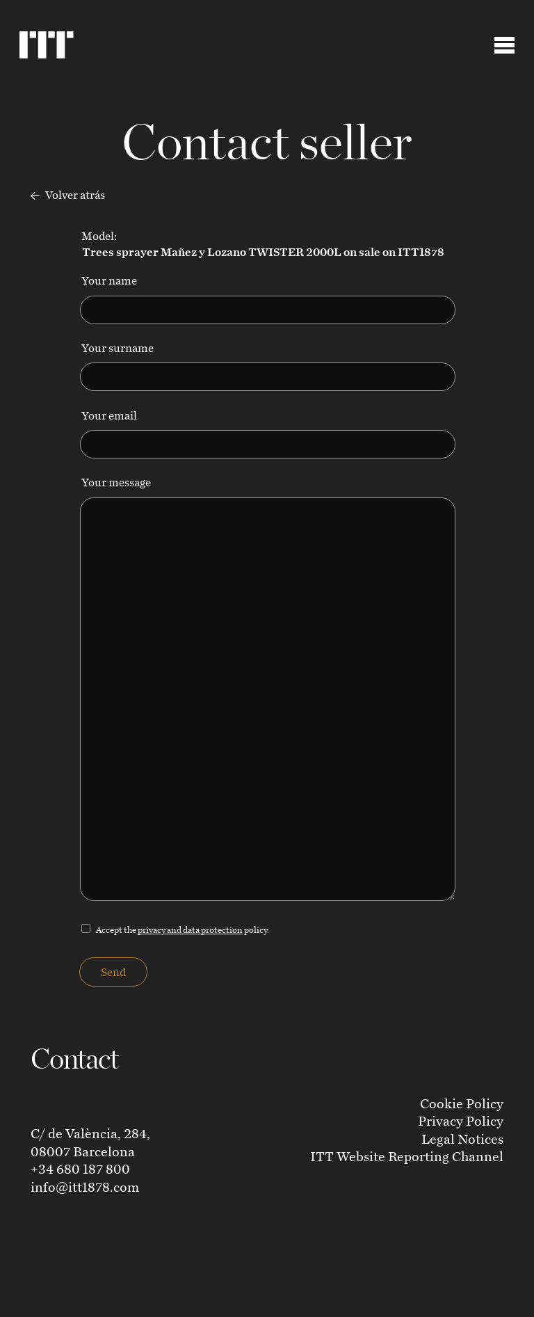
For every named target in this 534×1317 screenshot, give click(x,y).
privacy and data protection (190, 929)
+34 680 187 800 (80, 1168)
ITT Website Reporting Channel (406, 1156)
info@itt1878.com (85, 1186)
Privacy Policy (460, 1120)
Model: (261, 244)
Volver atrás (68, 196)
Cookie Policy (461, 1103)
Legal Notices (462, 1138)
